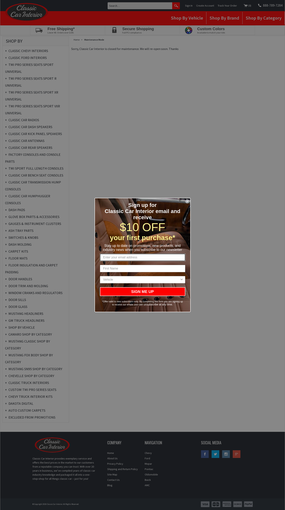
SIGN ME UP (142, 291)
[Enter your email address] (142, 257)
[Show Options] (182, 279)
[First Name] (142, 268)
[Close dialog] (187, 201)
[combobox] (141, 279)
